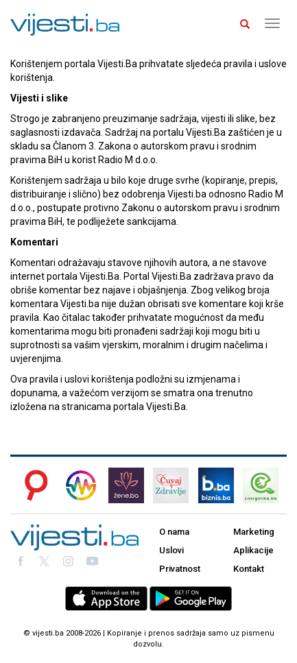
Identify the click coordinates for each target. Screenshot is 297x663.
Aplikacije (253, 550)
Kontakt (248, 569)
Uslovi (171, 550)
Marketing (253, 532)
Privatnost (179, 569)
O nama (174, 532)
